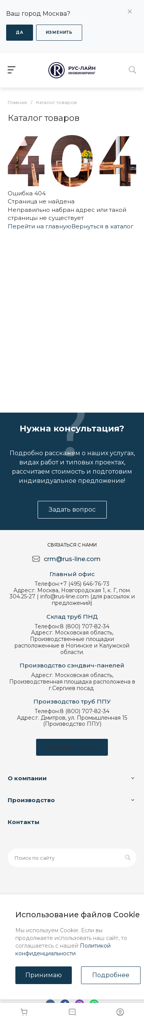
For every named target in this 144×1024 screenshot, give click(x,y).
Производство (31, 800)
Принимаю (43, 975)
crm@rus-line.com (72, 559)
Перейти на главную (39, 226)
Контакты (24, 822)
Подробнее (110, 975)
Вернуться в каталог (102, 226)
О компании (27, 778)
